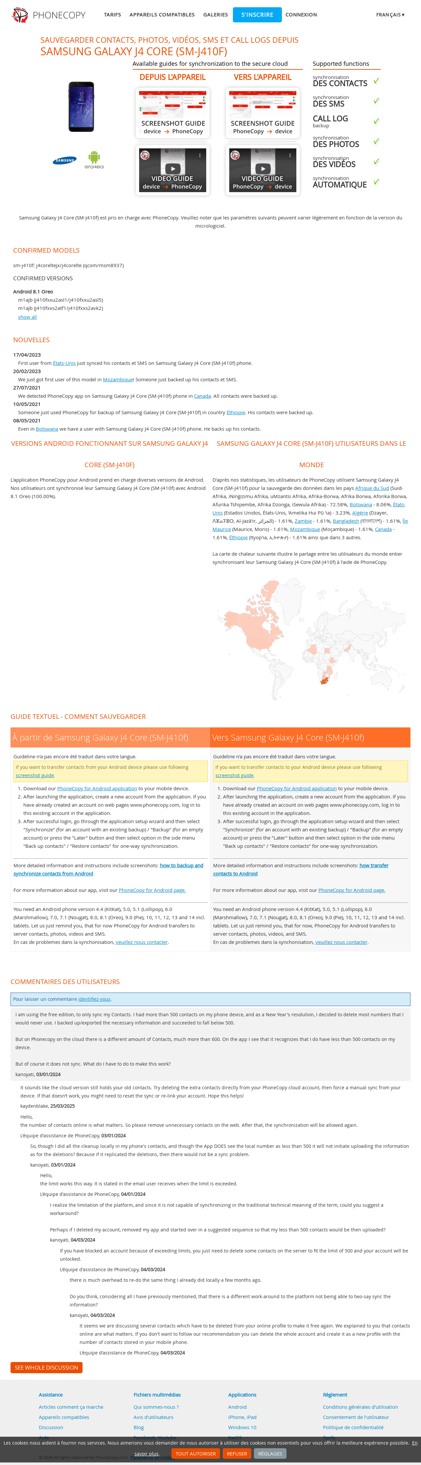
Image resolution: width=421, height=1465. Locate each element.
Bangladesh (346, 521)
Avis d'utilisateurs (153, 1417)
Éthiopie (236, 412)
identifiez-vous (94, 999)
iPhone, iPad (242, 1417)
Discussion (51, 1427)
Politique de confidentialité (353, 1427)
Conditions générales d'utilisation (360, 1406)
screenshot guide (35, 775)
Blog (139, 1427)
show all (27, 317)
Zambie (303, 521)
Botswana (47, 428)
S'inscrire (257, 14)
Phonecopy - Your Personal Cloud (49, 15)
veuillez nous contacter (142, 942)
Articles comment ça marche (71, 1406)
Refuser (237, 1453)
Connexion (301, 14)
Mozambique (118, 379)
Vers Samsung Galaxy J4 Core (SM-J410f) (263, 113)
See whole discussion (46, 1367)
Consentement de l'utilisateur (356, 1417)
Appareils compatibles (162, 14)
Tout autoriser (196, 1453)
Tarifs (112, 14)
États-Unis (64, 363)
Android (237, 1406)
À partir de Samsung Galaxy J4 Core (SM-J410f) (173, 113)
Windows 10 (242, 1427)
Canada (202, 395)
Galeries (215, 14)
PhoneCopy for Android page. (152, 890)
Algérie (360, 512)
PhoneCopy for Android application (97, 788)
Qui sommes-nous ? (156, 1406)
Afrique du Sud (372, 488)
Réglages (270, 1453)
